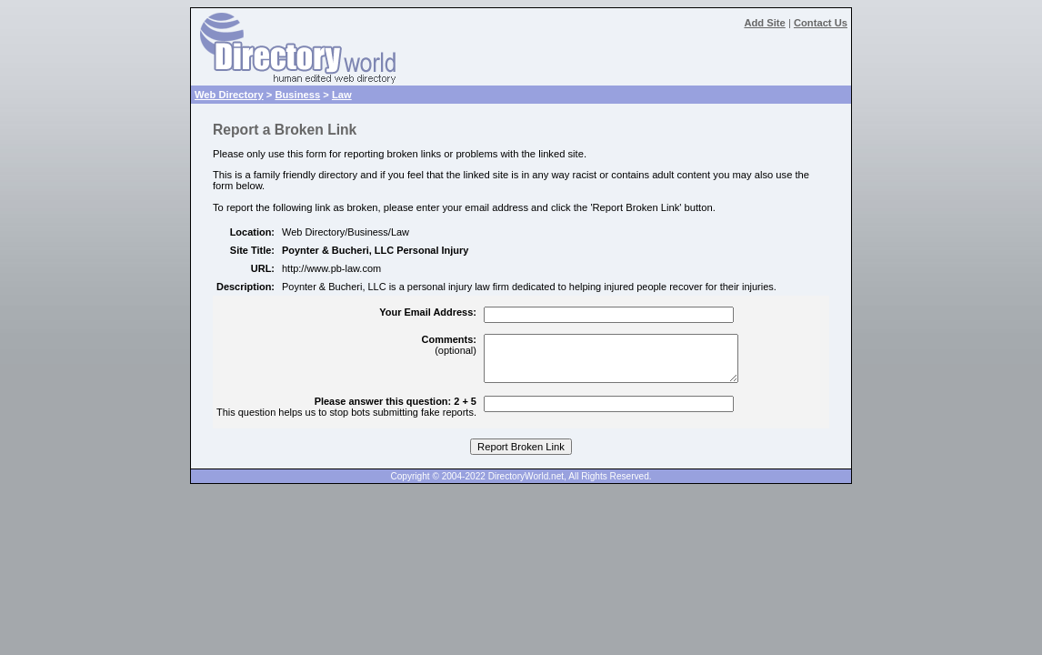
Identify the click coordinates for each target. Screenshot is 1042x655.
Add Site (764, 22)
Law (342, 94)
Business (297, 94)
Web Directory (229, 94)
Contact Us (820, 22)
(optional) (449, 345)
